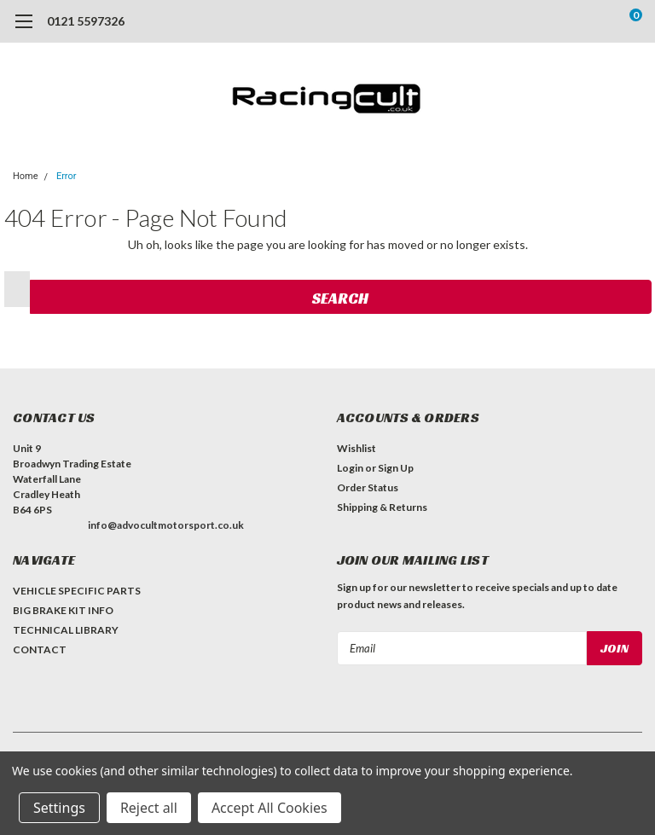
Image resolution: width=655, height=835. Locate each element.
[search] (565, 21)
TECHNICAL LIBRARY (66, 629)
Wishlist (356, 448)
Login (350, 467)
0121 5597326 (86, 21)
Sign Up (396, 467)
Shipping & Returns (382, 507)
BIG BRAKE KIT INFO (63, 610)
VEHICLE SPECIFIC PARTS (77, 590)
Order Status (367, 487)
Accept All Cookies (270, 807)
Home (25, 176)
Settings (59, 807)
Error (66, 176)
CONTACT (40, 649)
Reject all (148, 807)
